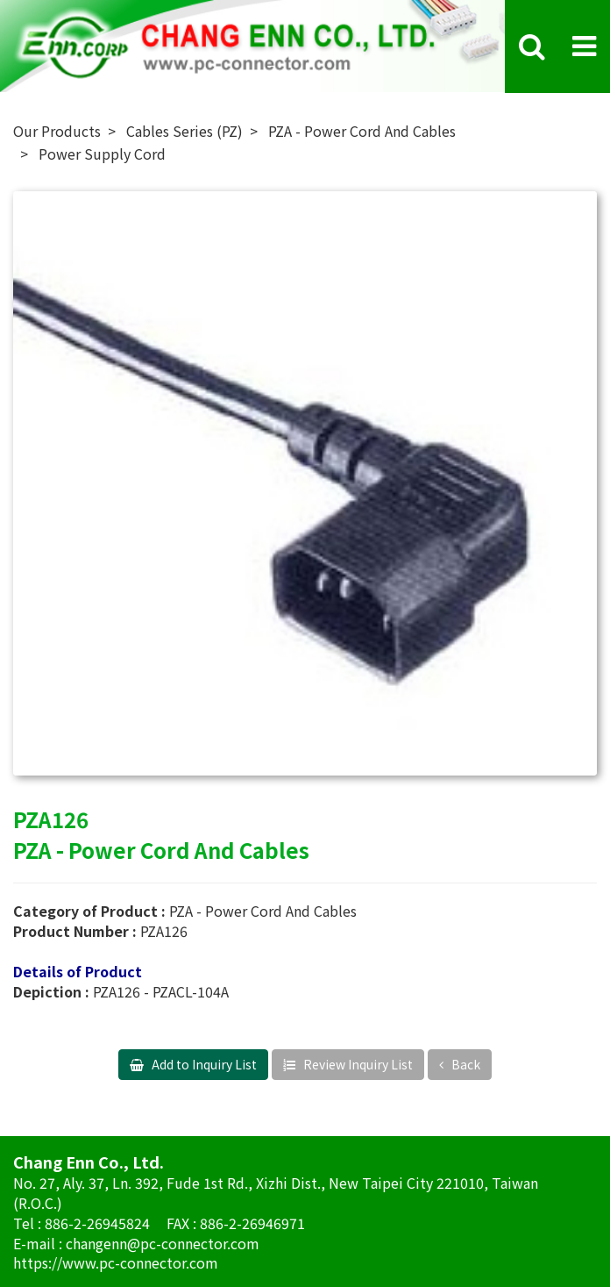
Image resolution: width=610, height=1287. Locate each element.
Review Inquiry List (357, 1064)
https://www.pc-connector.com (115, 1262)
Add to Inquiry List (203, 1064)
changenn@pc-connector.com (162, 1243)
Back (464, 1064)
